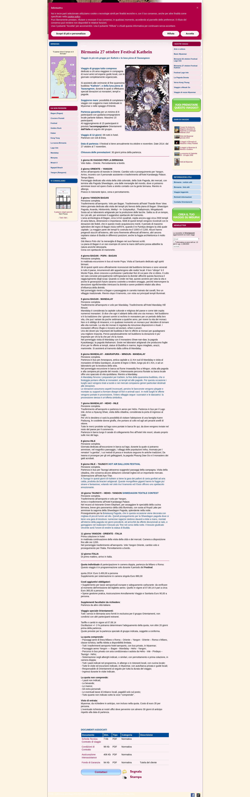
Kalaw (53, 133)
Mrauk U (54, 163)
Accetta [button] (190, 33)
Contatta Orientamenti (183, 202)
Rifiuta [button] (170, 33)
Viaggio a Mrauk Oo (182, 87)
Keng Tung (55, 138)
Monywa (54, 158)
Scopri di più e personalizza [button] (70, 33)
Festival (54, 123)
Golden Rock (56, 128)
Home (83, 43)
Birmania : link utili (182, 187)
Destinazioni (92, 43)
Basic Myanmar (180, 54)
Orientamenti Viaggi (66, 794)
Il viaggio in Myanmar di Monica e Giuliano (188, 148)
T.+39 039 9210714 (96, 794)
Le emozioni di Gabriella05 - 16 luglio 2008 (188, 154)
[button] (197, 7)
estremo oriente (105, 43)
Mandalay (55, 153)
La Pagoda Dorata (181, 77)
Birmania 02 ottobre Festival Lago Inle (185, 60)
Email (121, 794)
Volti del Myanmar (186, 162)
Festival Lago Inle (181, 73)
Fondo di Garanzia (91, 762)
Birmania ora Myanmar (123, 43)
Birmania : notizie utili (183, 182)
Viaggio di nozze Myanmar (185, 92)
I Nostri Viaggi (138, 43)
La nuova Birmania (58, 143)
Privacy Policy (129, 794)
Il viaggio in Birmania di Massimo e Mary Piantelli (189, 142)
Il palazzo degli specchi (63, 212)
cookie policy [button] (74, 16)
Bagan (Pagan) (57, 113)
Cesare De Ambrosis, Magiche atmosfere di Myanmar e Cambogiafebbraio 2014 (188, 129)
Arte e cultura (179, 49)
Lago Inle (54, 148)
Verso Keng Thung (181, 82)
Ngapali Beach (57, 168)
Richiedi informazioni (183, 197)
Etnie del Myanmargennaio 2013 (186, 137)
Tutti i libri (63, 218)
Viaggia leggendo (181, 192)
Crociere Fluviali (57, 118)
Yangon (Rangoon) (58, 172)
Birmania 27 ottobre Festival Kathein (185, 67)
